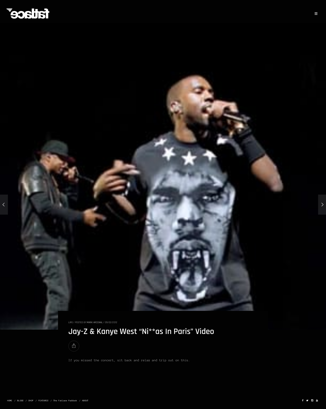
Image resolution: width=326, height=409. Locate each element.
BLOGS (20, 400)
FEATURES (43, 400)
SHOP (30, 400)
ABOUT (85, 400)
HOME (9, 400)
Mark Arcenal (95, 322)
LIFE (70, 322)
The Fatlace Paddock (65, 400)
